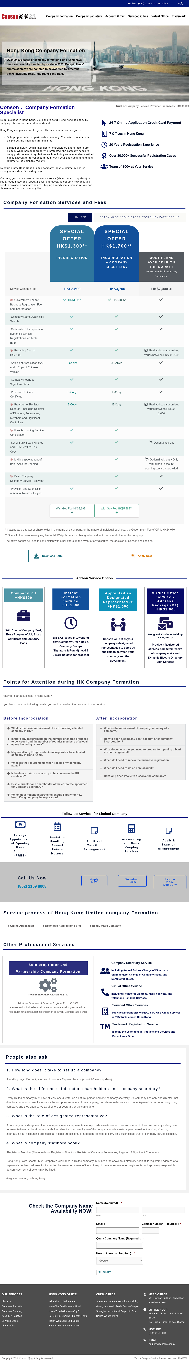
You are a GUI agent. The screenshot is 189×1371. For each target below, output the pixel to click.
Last (144, 1215)
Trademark (179, 16)
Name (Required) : (109, 1203)
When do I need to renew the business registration (136, 760)
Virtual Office (160, 16)
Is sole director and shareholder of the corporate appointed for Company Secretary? (49, 785)
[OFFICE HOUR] (144, 1309)
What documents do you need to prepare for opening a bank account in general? (142, 751)
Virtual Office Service (127, 986)
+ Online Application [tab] (21, 925)
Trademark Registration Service (135, 1024)
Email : (100, 1223)
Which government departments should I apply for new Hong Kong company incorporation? (46, 796)
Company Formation (59, 16)
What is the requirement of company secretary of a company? (136, 729)
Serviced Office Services (130, 1005)
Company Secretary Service (132, 963)
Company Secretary (89, 16)
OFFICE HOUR (158, 1309)
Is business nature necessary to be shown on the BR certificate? (45, 775)
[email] (144, 1340)
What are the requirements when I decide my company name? (46, 764)
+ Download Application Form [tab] (62, 925)
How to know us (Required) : (115, 1253)
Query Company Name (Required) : (120, 1238)
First (98, 1215)
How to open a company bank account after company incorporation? (138, 740)
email (153, 1340)
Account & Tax (115, 16)
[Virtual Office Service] (105, 992)
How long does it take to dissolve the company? (135, 776)
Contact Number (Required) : (161, 1223)
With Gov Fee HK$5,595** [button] (117, 510)
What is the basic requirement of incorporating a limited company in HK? (47, 729)
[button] (48, 729)
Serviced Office (138, 16)
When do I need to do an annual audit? (128, 768)
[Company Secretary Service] (105, 971)
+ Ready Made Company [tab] (105, 925)
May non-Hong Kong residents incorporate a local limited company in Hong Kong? (48, 753)
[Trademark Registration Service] (105, 1026)
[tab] (80, 217)
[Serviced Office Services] (105, 1011)
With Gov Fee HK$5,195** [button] (72, 510)
